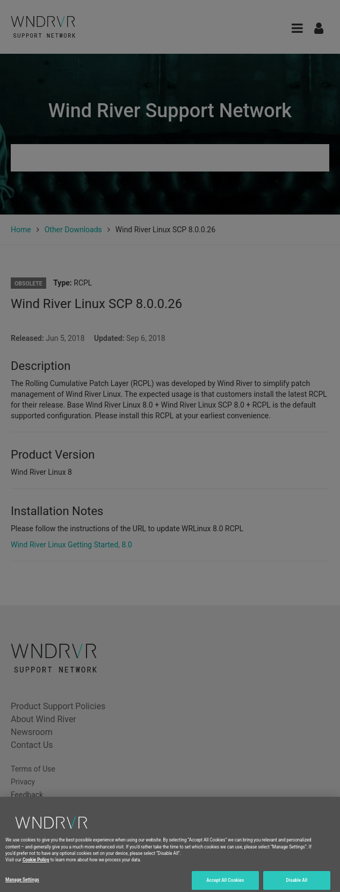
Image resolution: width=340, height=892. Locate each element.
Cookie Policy (36, 864)
